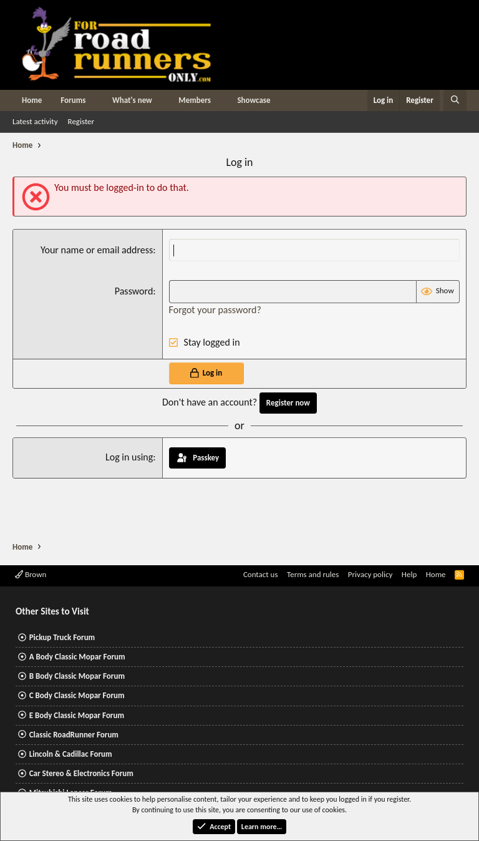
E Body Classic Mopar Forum (76, 715)
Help (409, 574)
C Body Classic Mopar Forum (77, 695)
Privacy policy (370, 574)
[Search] (455, 100)
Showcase (253, 100)
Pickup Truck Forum (62, 637)
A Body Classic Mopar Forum (77, 656)
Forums (72, 100)
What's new (132, 100)
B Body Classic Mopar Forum (77, 676)
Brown (30, 574)
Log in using (129, 457)
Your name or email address (97, 250)
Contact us (260, 574)
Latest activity (35, 121)
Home (32, 100)
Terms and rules (313, 574)
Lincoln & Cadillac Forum (70, 754)
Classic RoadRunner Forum (74, 734)
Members (194, 100)
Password (134, 291)
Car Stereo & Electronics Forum (81, 773)
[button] (95, 100)
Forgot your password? (215, 310)
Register (81, 121)
